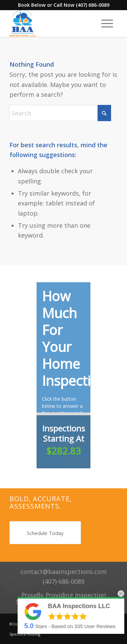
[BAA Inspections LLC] (52, 23)
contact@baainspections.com (63, 572)
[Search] (60, 113)
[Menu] (107, 23)
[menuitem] (107, 23)
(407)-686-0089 (63, 581)
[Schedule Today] (45, 532)
